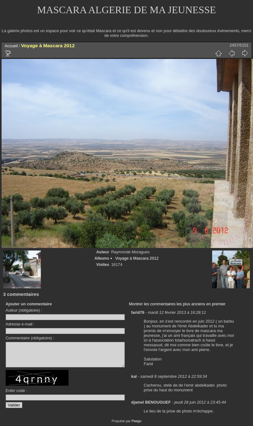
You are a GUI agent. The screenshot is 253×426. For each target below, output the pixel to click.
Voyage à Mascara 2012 (137, 258)
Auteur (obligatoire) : (24, 310)
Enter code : (16, 395)
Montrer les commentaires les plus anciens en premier (177, 304)
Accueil (11, 45)
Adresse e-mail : (20, 324)
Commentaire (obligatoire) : (30, 338)
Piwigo (136, 421)
